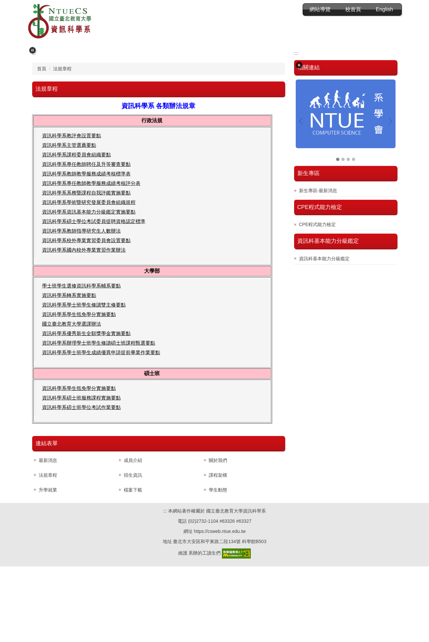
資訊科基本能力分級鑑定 (324, 334)
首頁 (41, 144)
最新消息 (48, 536)
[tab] (209, 114)
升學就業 (48, 565)
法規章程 (62, 144)
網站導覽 (284, 9)
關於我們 (218, 536)
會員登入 (320, 9)
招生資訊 (133, 550)
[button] (32, 47)
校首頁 (353, 9)
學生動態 (218, 565)
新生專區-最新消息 (318, 266)
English (384, 9)
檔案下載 (133, 565)
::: (257, 9)
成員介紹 (133, 536)
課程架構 (218, 550)
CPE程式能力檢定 (317, 300)
